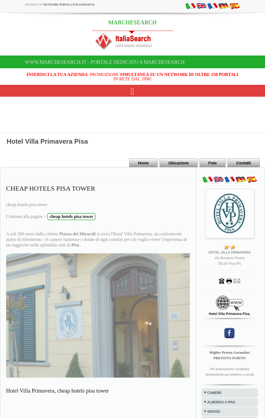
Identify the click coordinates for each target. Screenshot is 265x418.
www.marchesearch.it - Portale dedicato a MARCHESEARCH (105, 62)
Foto (212, 163)
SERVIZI (213, 412)
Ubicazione (178, 163)
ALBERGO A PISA (221, 402)
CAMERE (214, 393)
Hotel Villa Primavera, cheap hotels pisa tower (57, 391)
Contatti (243, 163)
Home (143, 163)
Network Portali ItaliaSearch (68, 4)
